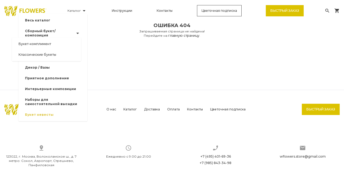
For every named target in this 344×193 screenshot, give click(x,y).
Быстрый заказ (285, 12)
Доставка (152, 109)
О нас (111, 109)
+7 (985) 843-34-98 (215, 163)
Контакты (166, 12)
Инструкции (124, 12)
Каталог (130, 109)
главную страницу (183, 38)
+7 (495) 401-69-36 (215, 156)
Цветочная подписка (220, 12)
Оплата (173, 109)
